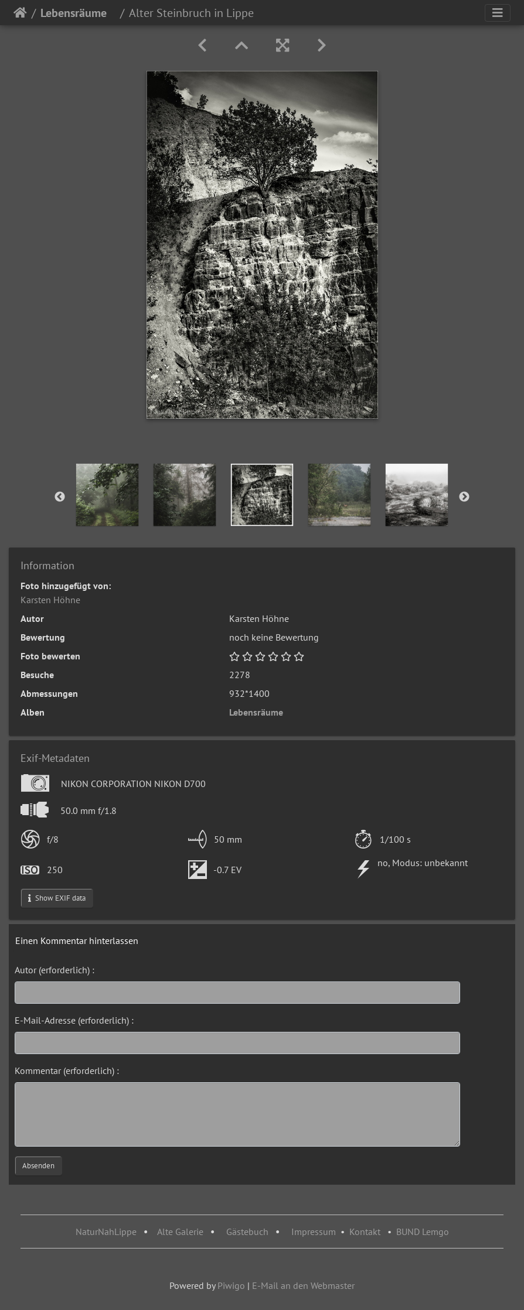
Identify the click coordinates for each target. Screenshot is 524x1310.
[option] (107, 495)
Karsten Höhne (50, 600)
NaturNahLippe (106, 1231)
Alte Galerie (180, 1231)
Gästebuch (248, 1231)
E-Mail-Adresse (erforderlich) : (74, 1020)
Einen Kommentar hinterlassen (76, 940)
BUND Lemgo (422, 1231)
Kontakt (364, 1231)
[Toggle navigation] (498, 13)
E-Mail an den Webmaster (303, 1285)
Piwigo (231, 1285)
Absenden (38, 1166)
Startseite (20, 13)
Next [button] (464, 497)
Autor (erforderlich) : (54, 970)
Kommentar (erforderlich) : (67, 1070)
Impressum (313, 1231)
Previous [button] (60, 497)
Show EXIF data (57, 898)
